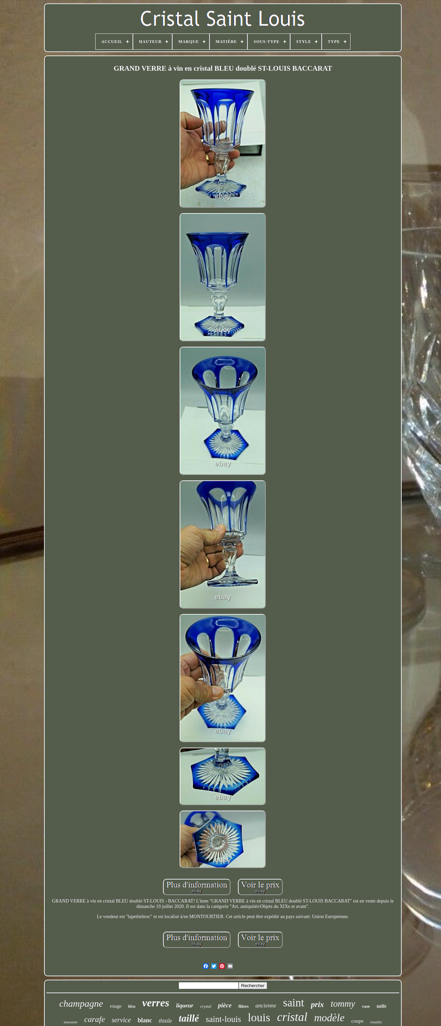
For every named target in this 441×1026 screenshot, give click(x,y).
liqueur (184, 1005)
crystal (205, 1006)
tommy (343, 1004)
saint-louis (223, 1019)
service (121, 1020)
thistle (165, 1021)
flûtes (243, 1006)
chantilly (376, 1022)
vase (366, 1006)
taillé (189, 1018)
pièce (225, 1005)
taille (381, 1006)
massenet (70, 1022)
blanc (145, 1020)
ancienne (266, 1005)
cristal (292, 1017)
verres (155, 1003)
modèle (329, 1018)
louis (259, 1017)
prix (317, 1004)
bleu (131, 1006)
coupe (357, 1021)
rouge (115, 1006)
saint (293, 1003)
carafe (94, 1019)
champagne (81, 1003)
